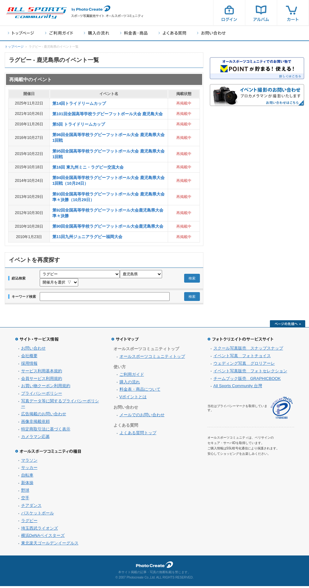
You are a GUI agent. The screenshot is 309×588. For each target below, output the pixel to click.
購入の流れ (96, 33)
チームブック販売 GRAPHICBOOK (247, 380)
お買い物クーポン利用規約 (45, 387)
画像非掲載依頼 (35, 423)
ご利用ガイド (59, 33)
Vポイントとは (133, 398)
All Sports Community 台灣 (237, 387)
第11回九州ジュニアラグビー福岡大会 (87, 236)
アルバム (261, 12)
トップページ (21, 33)
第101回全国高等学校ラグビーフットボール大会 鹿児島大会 (107, 113)
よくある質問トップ (138, 434)
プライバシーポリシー (41, 395)
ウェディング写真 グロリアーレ (244, 365)
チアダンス (31, 507)
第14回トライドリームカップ (79, 103)
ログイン (229, 12)
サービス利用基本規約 (41, 372)
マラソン (29, 462)
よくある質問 (172, 33)
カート (293, 12)
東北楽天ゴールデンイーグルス (50, 545)
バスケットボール (37, 515)
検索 (192, 279)
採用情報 (29, 365)
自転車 (27, 477)
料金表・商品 (134, 33)
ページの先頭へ (287, 325)
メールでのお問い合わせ (142, 416)
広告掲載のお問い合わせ (43, 415)
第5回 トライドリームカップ (78, 124)
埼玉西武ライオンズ (39, 530)
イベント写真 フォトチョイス (242, 357)
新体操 (27, 484)
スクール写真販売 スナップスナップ (248, 350)
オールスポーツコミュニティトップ (152, 358)
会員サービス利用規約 (41, 380)
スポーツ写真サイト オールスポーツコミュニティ (36, 13)
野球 (25, 492)
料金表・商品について (140, 391)
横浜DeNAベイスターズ (43, 537)
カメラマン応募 (35, 438)
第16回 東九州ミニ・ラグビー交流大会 (88, 167)
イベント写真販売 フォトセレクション (250, 372)
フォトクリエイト (154, 566)
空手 (25, 499)
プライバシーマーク (282, 410)
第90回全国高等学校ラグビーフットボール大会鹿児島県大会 (107, 226)
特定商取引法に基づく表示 (45, 431)
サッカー (29, 469)
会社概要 (29, 357)
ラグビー (29, 522)
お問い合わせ (211, 33)
